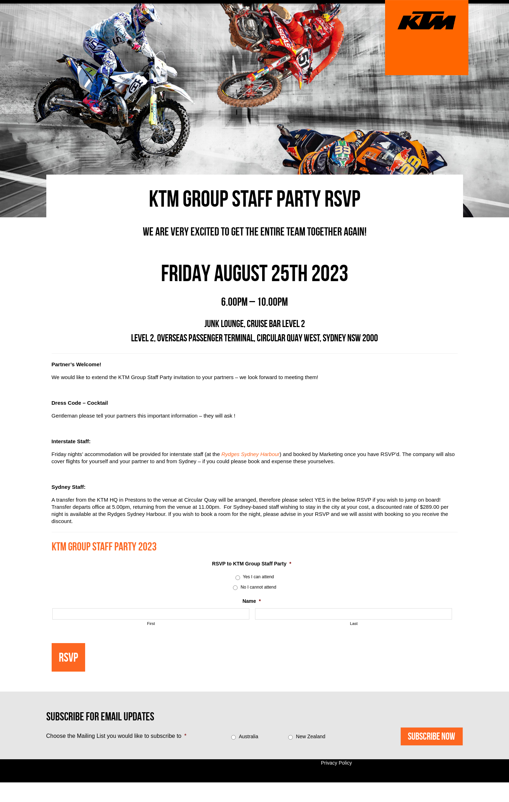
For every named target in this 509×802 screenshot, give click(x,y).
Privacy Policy (336, 763)
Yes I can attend (258, 576)
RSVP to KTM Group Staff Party (251, 563)
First (151, 623)
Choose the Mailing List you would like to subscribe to (116, 736)
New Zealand (311, 736)
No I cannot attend (258, 587)
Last (354, 623)
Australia (248, 736)
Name (252, 601)
